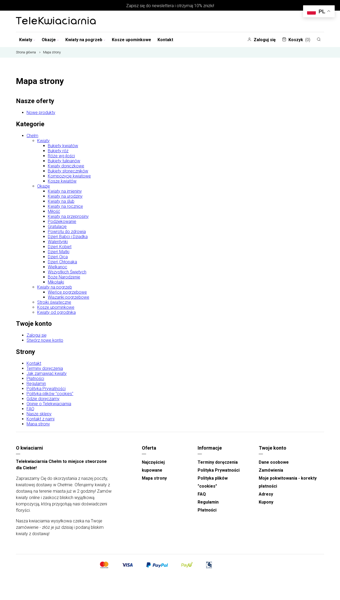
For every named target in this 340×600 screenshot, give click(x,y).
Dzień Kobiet (59, 246)
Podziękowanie (62, 221)
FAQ (30, 408)
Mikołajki (56, 282)
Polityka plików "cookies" (50, 393)
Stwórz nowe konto (45, 340)
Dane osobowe (274, 462)
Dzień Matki (58, 251)
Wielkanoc (57, 266)
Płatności (35, 378)
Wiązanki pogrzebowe (68, 297)
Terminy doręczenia (45, 368)
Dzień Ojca (58, 256)
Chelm (32, 135)
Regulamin (36, 383)
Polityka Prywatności (46, 388)
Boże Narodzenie (64, 277)
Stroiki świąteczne (54, 302)
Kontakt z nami (40, 418)
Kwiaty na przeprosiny (68, 216)
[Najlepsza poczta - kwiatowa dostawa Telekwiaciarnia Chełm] (56, 21)
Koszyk (296, 39)
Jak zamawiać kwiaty (47, 373)
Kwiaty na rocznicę (65, 206)
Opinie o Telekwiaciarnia (49, 403)
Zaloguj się (261, 39)
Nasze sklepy (39, 413)
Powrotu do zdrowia (67, 231)
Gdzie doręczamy (43, 398)
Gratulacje (57, 226)
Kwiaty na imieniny (65, 191)
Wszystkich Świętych (67, 271)
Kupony (266, 502)
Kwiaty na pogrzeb (85, 39)
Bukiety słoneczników (68, 171)
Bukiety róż (58, 150)
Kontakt (165, 39)
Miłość (54, 211)
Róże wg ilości (61, 155)
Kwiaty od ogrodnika (56, 312)
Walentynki (58, 241)
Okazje (50, 39)
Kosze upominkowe (131, 39)
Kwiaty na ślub (61, 201)
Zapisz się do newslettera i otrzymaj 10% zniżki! (170, 5)
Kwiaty (27, 39)
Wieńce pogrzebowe (67, 292)
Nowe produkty (41, 112)
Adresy (266, 494)
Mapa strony (38, 423)
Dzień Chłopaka (62, 261)
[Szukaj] (318, 39)
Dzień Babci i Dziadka (68, 236)
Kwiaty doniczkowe (66, 165)
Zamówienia (271, 470)
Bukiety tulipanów (64, 160)
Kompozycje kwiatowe (69, 176)
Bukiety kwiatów (63, 145)
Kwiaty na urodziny (65, 196)
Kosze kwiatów (62, 181)
